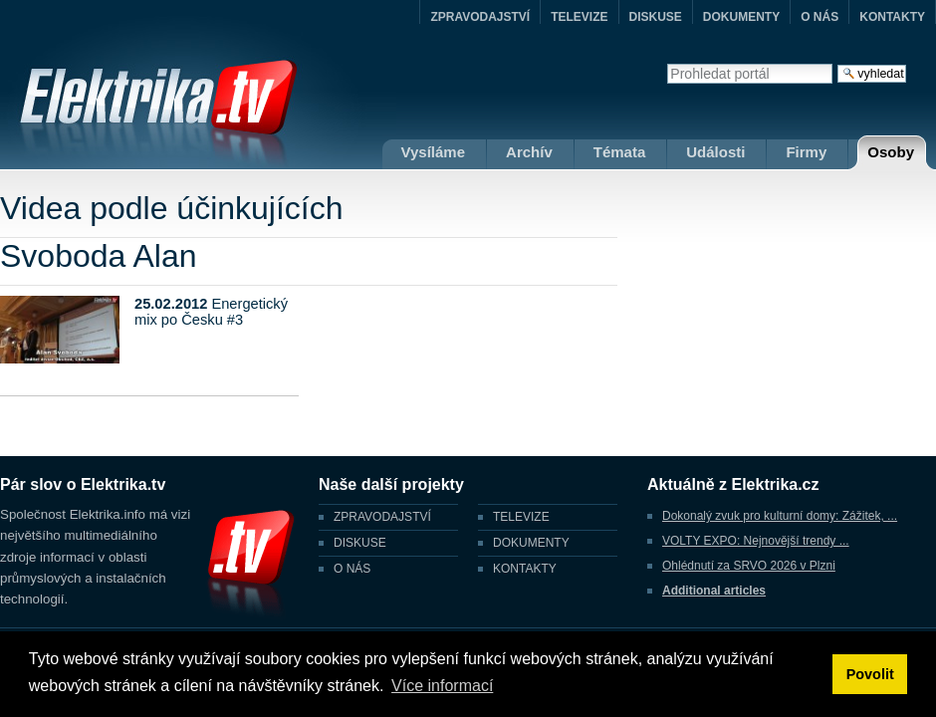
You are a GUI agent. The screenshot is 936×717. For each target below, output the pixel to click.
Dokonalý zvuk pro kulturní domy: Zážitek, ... (779, 516)
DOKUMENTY (741, 17)
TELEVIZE (579, 17)
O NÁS (819, 17)
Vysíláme (433, 151)
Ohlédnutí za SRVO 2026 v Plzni (748, 566)
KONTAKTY (892, 17)
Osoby (890, 151)
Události (715, 151)
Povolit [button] (870, 674)
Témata (619, 151)
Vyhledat (666, 63)
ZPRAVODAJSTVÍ (480, 17)
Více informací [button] (442, 685)
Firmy (806, 151)
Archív (529, 151)
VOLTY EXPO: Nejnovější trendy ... (755, 541)
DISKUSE (655, 17)
